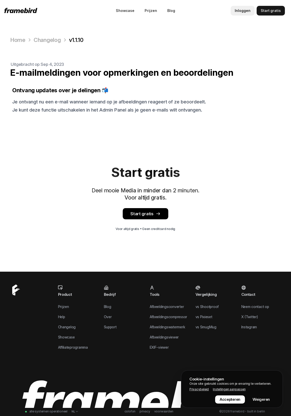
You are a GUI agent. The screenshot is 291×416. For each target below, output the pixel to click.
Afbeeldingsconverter (167, 306)
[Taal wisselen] (75, 411)
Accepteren (230, 399)
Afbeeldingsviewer (164, 337)
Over (108, 317)
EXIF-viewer (159, 347)
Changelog (47, 40)
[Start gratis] (271, 11)
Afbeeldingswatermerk (167, 327)
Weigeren (261, 399)
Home (17, 40)
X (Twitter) (249, 317)
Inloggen (243, 10)
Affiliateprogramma (73, 347)
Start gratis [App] (145, 213)
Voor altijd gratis (127, 229)
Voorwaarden (163, 411)
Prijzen (151, 10)
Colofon (130, 411)
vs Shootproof (207, 306)
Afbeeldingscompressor (168, 317)
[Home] (21, 10)
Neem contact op (255, 306)
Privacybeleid (199, 389)
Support (110, 327)
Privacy (145, 411)
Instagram (249, 327)
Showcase (125, 10)
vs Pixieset (204, 317)
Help (61, 317)
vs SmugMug (206, 327)
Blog (171, 10)
